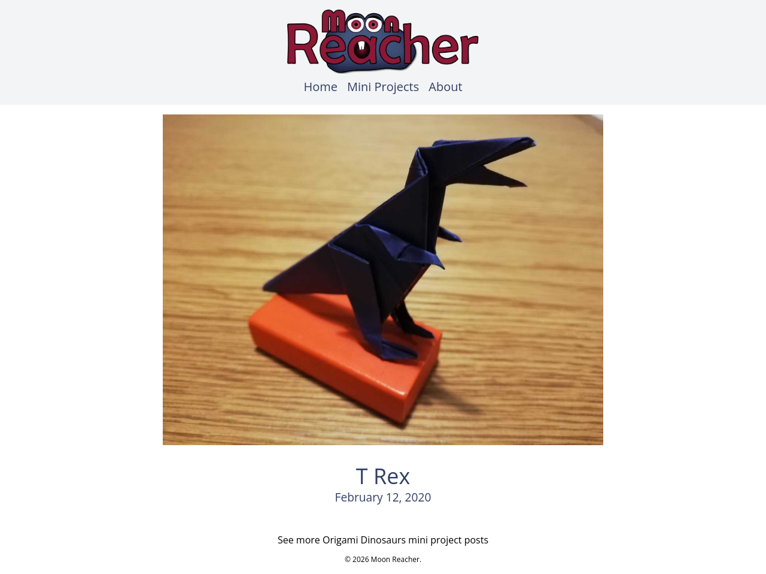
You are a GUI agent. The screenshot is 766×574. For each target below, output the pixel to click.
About (445, 86)
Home (320, 86)
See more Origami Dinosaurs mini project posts (383, 539)
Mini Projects (383, 86)
